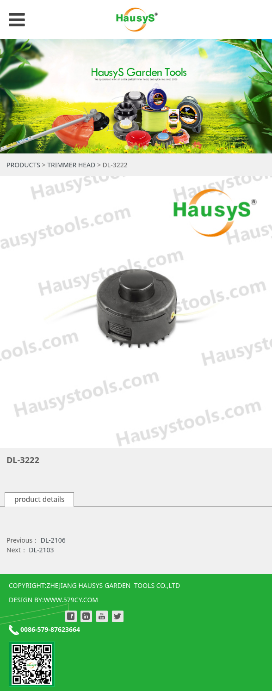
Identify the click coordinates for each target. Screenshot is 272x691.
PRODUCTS (23, 164)
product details (39, 499)
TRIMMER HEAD (71, 164)
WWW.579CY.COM (71, 599)
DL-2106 (53, 540)
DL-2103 (41, 549)
